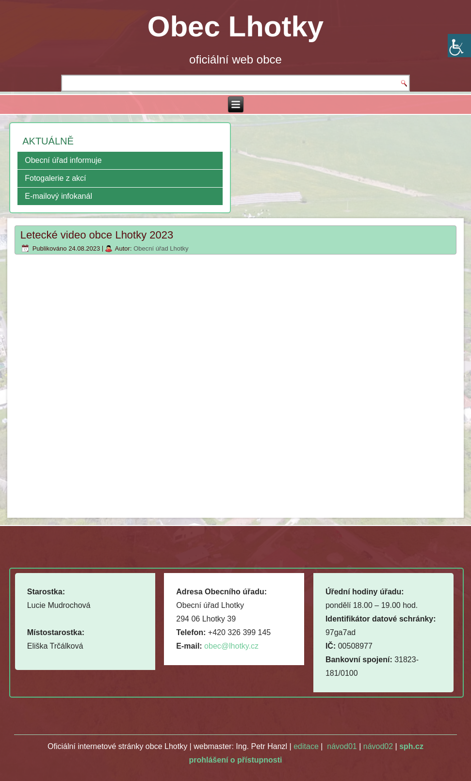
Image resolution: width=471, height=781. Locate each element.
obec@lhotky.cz (231, 646)
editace (306, 746)
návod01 (342, 746)
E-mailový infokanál (58, 196)
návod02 (378, 746)
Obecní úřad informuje (63, 160)
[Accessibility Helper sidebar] (459, 45)
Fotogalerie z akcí (55, 178)
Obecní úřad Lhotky (160, 248)
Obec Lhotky (235, 26)
